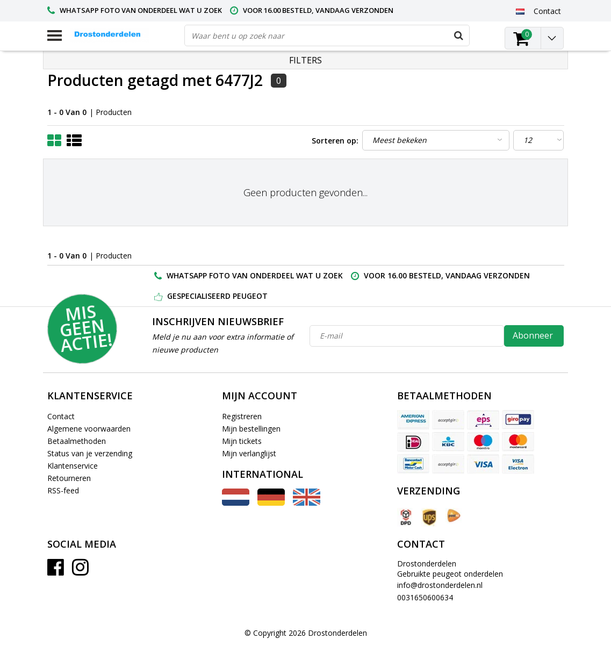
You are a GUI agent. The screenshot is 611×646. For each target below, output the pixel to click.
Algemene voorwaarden (89, 429)
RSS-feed (63, 490)
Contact (61, 416)
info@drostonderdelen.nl (440, 585)
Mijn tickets (242, 441)
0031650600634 (425, 597)
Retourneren (69, 478)
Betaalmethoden (76, 441)
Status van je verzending (89, 453)
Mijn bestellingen (251, 429)
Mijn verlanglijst (249, 453)
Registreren (242, 416)
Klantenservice (72, 466)
